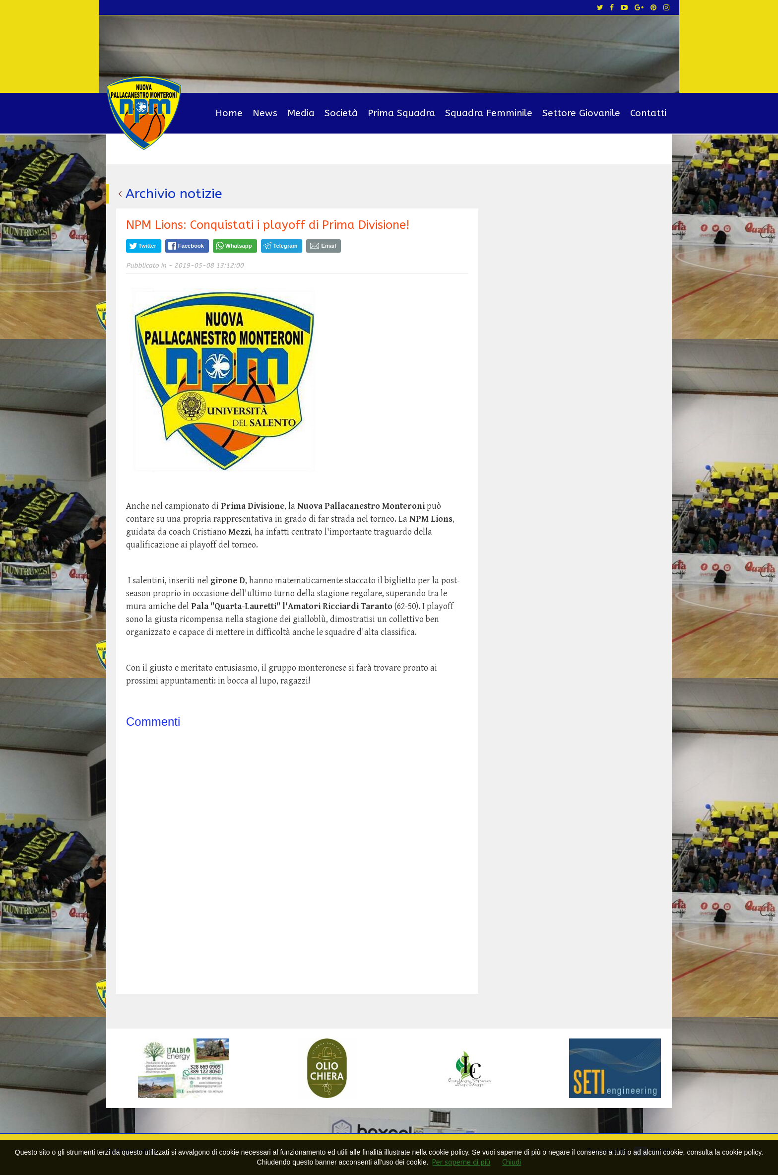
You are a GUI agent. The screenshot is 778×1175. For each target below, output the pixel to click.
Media (301, 113)
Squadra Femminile (488, 113)
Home (229, 113)
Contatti (648, 113)
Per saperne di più (461, 1162)
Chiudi (511, 1162)
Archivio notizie (174, 194)
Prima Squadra (401, 113)
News (265, 113)
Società (341, 113)
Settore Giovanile (581, 113)
